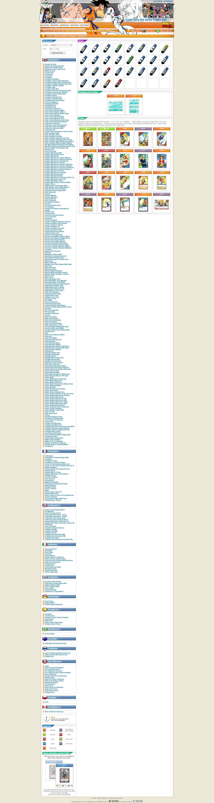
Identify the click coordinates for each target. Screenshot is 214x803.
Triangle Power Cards (52, 431)
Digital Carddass (51, 467)
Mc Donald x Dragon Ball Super (56, 484)
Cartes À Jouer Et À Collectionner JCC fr (59, 466)
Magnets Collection (52, 482)
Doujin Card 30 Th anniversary (56, 676)
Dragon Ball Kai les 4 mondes (55, 172)
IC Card (47, 203)
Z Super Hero (49, 692)
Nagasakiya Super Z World (54, 287)
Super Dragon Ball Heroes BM (55, 400)
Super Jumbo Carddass (53, 408)
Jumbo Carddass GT (52, 226)
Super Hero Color (51, 689)
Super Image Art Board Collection (57, 407)
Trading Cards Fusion (52, 624)
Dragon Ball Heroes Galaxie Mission (58, 158)
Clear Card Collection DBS (54, 117)
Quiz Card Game (51, 317)
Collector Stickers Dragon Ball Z (56, 519)
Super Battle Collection (53, 382)
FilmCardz (48, 524)
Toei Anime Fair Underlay (54, 420)
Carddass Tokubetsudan (54, 99)
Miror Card (49, 277)
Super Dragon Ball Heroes (54, 397)
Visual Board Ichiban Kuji (54, 438)
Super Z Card (49, 412)
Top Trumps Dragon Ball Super (56, 498)
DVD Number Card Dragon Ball (56, 185)
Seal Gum (48, 336)
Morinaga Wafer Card (52, 279)
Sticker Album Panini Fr (53, 492)
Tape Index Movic (51, 413)
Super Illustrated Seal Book (55, 405)
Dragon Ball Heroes (52, 156)
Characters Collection (53, 108)
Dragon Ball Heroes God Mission (56, 161)
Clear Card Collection (52, 115)
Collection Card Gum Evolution (56, 125)
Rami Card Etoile (51, 321)
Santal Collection (51, 570)
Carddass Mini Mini (52, 89)
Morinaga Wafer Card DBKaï (55, 282)
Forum (75, 25)
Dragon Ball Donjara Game (54, 154)
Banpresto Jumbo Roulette (54, 66)
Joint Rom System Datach (54, 215)
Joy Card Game (50, 217)
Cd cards (48, 554)
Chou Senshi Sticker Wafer (54, 110)
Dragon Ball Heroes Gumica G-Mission (59, 164)
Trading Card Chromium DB (55, 534)
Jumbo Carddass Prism (53, 230)
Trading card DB (51, 529)
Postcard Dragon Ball (52, 303)
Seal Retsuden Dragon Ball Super (57, 348)
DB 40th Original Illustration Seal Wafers (59, 144)
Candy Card (49, 72)
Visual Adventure (51, 436)
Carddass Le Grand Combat (55, 462)
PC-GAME (48, 300)
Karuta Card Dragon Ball (54, 235)
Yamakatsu (49, 446)
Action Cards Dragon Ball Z (55, 510)
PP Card (48, 308)
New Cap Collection (52, 292)
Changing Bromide (51, 103)
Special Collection (51, 682)
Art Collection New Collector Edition (58, 672)
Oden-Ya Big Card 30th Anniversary (57, 653)
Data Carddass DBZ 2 (52, 135)
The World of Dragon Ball (54, 418)
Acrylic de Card (50, 64)
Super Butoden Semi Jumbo (55, 389)
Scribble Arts (49, 331)
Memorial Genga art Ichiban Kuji (56, 259)
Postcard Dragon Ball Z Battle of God (58, 307)
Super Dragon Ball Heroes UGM (56, 402)
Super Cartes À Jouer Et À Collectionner (59, 495)
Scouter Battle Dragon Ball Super (57, 326)
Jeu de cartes (50, 213)
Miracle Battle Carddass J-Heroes (57, 274)
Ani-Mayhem (49, 511)
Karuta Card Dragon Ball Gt (55, 239)
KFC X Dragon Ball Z (52, 586)
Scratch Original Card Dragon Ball (57, 330)
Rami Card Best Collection (54, 679)
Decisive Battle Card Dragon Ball (56, 148)
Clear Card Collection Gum (54, 118)
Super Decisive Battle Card (54, 392)
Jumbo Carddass (51, 220)
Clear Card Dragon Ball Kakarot (56, 121)
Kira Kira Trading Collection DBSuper (58, 248)
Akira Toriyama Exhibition (54, 667)
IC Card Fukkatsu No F (53, 205)
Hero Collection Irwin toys (54, 711)
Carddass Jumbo (51, 461)
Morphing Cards (51, 568)
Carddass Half (50, 87)
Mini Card (48, 266)
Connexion (168, 1)
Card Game (49, 74)
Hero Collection (50, 200)
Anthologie (49, 456)
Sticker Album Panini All (53, 604)
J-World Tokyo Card (52, 233)
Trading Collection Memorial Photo (57, 430)
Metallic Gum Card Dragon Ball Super (58, 264)
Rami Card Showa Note (53, 323)
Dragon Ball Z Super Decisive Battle (58, 182)
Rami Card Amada (51, 318)
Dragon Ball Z (50, 470)
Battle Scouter (50, 71)
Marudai (48, 253)
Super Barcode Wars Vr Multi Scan (57, 374)
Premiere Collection (52, 313)
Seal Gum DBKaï (51, 338)
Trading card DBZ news (53, 425)
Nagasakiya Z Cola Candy (54, 290)
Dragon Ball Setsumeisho (54, 174)
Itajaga (47, 210)
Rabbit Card (49, 656)
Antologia (48, 550)
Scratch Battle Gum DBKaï (54, 328)
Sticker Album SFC (52, 493)
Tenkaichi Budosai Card (53, 416)
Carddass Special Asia (53, 581)
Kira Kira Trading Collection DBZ (56, 244)
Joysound (48, 218)
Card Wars (49, 76)
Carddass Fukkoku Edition (54, 85)
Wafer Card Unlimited (52, 439)
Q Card (47, 315)
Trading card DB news (53, 423)
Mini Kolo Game (50, 269)
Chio (46, 702)
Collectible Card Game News (55, 518)
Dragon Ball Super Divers (54, 180)
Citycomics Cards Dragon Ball (56, 583)
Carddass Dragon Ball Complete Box (58, 82)
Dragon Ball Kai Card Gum (54, 171)
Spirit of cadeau (50, 488)
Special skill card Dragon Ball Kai (57, 367)
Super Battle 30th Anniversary (55, 379)
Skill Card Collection (52, 364)
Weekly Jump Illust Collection (55, 443)
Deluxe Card (49, 149)
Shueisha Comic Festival (54, 362)
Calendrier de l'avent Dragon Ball (57, 457)
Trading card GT (51, 533)
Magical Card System (52, 251)
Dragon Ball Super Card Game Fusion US (59, 523)
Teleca (47, 415)
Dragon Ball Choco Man (53, 153)
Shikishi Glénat (50, 485)
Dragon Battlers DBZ (52, 585)
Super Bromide (50, 387)
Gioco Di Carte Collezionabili (55, 559)
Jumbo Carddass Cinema (54, 225)
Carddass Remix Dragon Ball (55, 94)
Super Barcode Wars (52, 372)
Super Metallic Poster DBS (54, 410)
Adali (47, 666)
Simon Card (49, 588)
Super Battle (49, 377)
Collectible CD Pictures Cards (55, 643)
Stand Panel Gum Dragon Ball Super (58, 369)
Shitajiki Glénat (50, 487)
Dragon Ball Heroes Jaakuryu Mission (58, 159)
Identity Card (49, 677)
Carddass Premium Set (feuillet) (56, 92)
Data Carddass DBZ (52, 133)
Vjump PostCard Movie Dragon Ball (57, 435)
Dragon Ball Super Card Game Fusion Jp (59, 177)
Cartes (55, 25)
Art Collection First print (53, 671)
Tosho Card (49, 421)
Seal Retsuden (50, 341)
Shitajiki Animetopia (52, 354)
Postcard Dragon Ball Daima (55, 305)
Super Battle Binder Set (53, 380)
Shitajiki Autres (50, 356)
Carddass (48, 77)
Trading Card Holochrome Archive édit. (59, 539)
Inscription (158, 1)
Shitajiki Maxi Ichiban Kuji (54, 357)
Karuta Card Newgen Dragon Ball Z (57, 238)
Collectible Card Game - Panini (56, 516)
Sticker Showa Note (52, 371)
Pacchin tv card (50, 298)
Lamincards (49, 480)
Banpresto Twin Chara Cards (55, 69)
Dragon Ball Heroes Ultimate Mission (58, 169)
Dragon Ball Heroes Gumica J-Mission (58, 166)
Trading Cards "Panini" (53, 500)
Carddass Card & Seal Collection (56, 81)
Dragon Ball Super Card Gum (55, 179)
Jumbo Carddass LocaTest (54, 228)
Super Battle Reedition (53, 385)
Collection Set (50, 130)
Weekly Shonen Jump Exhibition (56, 444)
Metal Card (49, 261)
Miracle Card (49, 276)
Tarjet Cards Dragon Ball (54, 622)
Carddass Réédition (52, 79)
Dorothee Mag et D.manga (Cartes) (57, 469)
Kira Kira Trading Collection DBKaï (57, 246)
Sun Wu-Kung (50, 684)
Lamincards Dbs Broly (53, 567)
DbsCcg (66, 25)
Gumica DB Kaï (50, 199)
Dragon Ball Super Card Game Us (57, 521)
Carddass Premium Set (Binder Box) (58, 90)
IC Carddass (49, 207)
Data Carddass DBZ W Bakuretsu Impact (59, 141)
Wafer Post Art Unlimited (54, 441)
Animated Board (51, 549)
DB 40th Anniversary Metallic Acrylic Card (60, 146)
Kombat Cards (50, 564)
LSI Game (48, 249)
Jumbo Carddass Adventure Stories (58, 221)
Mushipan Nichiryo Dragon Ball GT (57, 284)
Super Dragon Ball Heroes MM (56, 403)
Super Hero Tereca (51, 690)
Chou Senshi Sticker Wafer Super (57, 113)
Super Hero (49, 686)
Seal (46, 333)
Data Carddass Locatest (53, 136)
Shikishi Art (49, 351)
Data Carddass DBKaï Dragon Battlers (58, 143)
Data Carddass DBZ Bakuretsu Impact (58, 140)
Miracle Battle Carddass (53, 271)
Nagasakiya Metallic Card (54, 285)
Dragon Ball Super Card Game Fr (57, 474)
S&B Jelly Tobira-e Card (53, 325)
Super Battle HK (51, 590)
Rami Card (49, 621)
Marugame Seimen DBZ (53, 254)
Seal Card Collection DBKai (55, 335)
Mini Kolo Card (50, 267)
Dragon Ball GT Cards (53, 472)
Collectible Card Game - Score (56, 515)
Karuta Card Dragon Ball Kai (55, 241)
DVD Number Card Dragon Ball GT (57, 187)
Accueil (46, 25)
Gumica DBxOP (50, 195)
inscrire (67, 794)
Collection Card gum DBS (54, 128)
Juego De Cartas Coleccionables (56, 617)
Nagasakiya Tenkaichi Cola (54, 289)
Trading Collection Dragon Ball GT (57, 428)
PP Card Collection (52, 310)
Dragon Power (50, 184)
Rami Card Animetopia (53, 320)
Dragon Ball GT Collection (54, 557)
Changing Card (50, 105)
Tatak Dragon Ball (51, 572)
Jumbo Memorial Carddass (54, 231)
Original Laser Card (52, 297)
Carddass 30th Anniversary (54, 100)
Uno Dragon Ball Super (53, 433)
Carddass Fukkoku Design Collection (58, 84)
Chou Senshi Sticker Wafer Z (55, 112)
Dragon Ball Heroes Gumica (55, 162)
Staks (47, 490)
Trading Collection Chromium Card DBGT (60, 426)
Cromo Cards (50, 633)
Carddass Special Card (53, 97)
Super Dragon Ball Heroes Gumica (57, 395)
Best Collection (50, 674)
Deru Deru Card (50, 151)
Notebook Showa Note (53, 294)
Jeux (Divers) (49, 479)
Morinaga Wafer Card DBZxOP (56, 280)
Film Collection (50, 192)
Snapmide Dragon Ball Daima (55, 366)
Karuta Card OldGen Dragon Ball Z (57, 236)
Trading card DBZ (51, 531)
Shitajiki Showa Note (52, 359)
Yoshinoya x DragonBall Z (54, 591)
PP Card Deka (50, 312)
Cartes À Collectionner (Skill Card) (57, 464)
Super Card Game (51, 390)
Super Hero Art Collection (54, 687)
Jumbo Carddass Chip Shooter (56, 223)
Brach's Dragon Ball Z (53, 513)
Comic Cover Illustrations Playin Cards (59, 131)
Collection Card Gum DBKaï (55, 126)
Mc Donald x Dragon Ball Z (54, 258)
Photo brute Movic (51, 302)
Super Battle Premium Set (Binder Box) (59, 384)
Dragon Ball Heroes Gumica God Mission (59, 167)
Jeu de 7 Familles (51, 477)
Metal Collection (51, 262)
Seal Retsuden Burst (52, 343)
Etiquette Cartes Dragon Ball (55, 190)
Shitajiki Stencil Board (53, 361)
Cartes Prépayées (51, 102)
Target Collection (51, 497)
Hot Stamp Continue (52, 202)
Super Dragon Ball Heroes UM (55, 398)
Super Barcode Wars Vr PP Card (56, 376)
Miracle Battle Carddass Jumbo (56, 272)
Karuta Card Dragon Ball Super (56, 243)
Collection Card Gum (52, 123)
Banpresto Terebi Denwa (54, 67)
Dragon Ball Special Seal (54, 176)
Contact (86, 25)
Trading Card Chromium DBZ (55, 536)
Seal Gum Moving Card (53, 339)
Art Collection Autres (52, 669)
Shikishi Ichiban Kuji (52, 353)
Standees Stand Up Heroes (54, 528)
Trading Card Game (52, 537)
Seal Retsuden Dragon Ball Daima (57, 346)
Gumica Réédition (51, 197)
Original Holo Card (51, 295)
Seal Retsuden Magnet (53, 349)
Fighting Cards (50, 475)
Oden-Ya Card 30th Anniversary (56, 655)
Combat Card (49, 616)
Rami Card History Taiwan (54, 681)
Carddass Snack (51, 95)
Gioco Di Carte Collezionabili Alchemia (59, 560)
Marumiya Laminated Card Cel (56, 256)
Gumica (47, 194)
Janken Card (49, 212)
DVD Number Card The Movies (56, 189)
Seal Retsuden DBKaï (52, 344)
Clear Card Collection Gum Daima (57, 120)
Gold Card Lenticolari (52, 562)
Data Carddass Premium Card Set (57, 138)
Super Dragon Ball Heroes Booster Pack (59, 394)
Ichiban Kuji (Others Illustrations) (57, 208)
